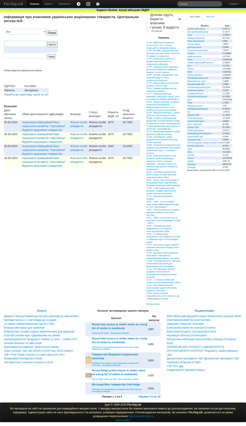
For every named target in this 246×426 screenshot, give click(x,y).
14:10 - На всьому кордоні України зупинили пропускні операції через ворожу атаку (162, 247)
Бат (189, 112)
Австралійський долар (198, 32)
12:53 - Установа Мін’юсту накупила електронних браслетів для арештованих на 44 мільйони (163, 263)
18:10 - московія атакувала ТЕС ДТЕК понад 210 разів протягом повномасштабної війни (161, 174)
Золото (190, 158)
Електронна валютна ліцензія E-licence (191, 327)
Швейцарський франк (197, 109)
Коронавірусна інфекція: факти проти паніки (31, 346)
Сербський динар (195, 130)
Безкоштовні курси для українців (24, 327)
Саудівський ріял (195, 93)
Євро (189, 149)
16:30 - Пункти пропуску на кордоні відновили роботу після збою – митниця (163, 212)
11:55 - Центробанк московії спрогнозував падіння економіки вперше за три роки (161, 288)
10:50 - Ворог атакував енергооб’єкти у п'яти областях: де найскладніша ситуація (162, 296)
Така (189, 35)
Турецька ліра (194, 139)
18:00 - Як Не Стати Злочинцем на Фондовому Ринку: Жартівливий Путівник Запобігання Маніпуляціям (163, 183)
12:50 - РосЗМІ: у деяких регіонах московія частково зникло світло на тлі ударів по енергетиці (163, 53)
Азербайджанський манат (199, 133)
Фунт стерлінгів (194, 124)
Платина (191, 164)
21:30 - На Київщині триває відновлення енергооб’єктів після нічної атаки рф (162, 139)
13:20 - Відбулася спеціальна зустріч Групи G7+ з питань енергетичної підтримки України (161, 45)
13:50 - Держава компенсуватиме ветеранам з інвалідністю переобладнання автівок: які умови (163, 255)
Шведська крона (195, 106)
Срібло (190, 161)
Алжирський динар (196, 29)
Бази (49, 3)
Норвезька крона (195, 90)
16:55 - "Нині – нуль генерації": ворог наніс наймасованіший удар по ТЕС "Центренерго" (162, 204)
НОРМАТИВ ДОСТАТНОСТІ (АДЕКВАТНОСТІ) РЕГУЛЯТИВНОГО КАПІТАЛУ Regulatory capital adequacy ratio (202, 350)
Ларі (189, 152)
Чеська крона (193, 44)
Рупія (189, 59)
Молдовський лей (195, 84)
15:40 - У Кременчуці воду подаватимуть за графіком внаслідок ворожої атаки (159, 228)
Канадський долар (196, 38)
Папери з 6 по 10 (149, 396)
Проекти (65, 3)
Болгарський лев (195, 146)
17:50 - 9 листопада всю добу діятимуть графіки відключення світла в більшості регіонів (161, 191)
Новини (34, 3)
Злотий (190, 155)
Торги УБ (210, 16)
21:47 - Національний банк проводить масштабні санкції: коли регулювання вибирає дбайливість (162, 96)
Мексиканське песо (196, 81)
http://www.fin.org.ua (141, 416)
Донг (189, 99)
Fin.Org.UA (13, 4)
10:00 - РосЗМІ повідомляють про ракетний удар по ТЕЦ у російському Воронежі (162, 77)
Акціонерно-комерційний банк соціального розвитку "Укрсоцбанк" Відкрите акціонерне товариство (44, 126)
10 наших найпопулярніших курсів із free (29, 323)
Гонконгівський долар (197, 50)
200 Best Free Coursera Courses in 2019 (28, 362)
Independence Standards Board (186, 370)
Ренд (189, 102)
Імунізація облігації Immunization (187, 335)
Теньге (190, 69)
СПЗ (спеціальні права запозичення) (204, 142)
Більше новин (153, 304)
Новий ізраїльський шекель (200, 62)
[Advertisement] (111, 49)
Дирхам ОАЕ (193, 115)
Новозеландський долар (198, 87)
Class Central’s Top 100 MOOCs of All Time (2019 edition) (38, 350)
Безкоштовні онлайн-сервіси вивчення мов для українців (39, 331)
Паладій (191, 167)
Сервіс (234, 3)
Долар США (193, 127)
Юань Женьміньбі (195, 41)
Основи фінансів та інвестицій (23, 343)
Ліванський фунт (195, 75)
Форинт (190, 53)
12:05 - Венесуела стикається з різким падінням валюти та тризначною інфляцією (161, 61)
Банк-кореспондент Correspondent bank (191, 331)
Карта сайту (123, 420)
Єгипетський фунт (195, 121)
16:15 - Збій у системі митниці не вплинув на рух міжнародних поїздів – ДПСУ (163, 220)
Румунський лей (195, 136)
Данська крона (194, 47)
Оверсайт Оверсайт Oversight (185, 323)
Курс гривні (195, 16)
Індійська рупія (194, 56)
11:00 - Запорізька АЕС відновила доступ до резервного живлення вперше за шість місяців (162, 69)
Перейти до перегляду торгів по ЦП (26, 94)
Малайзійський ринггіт (197, 78)
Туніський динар (195, 118)
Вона (189, 72)
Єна (189, 65)
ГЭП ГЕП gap (175, 366)
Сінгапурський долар (197, 96)
